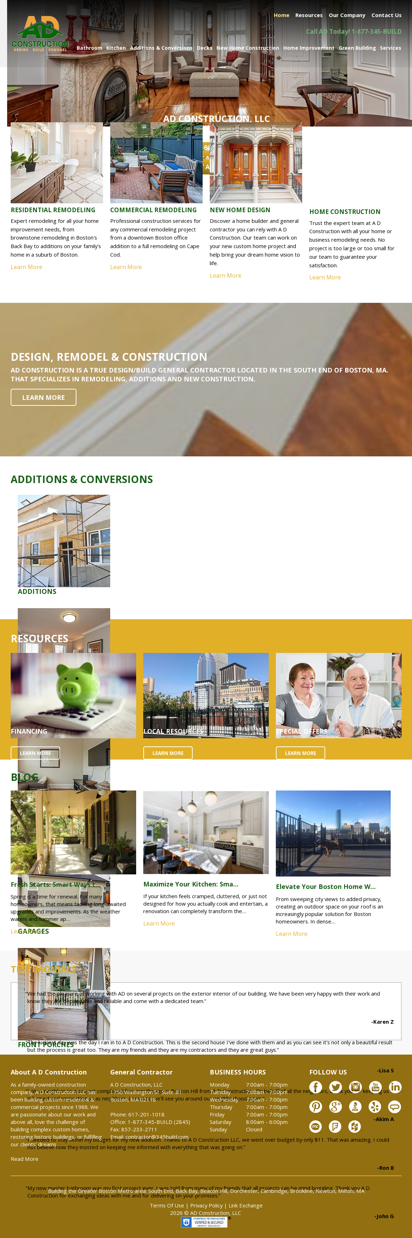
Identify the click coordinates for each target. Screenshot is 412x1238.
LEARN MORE (43, 397)
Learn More (26, 931)
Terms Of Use (167, 1205)
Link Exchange (246, 1205)
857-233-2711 (139, 1129)
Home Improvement (309, 47)
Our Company (347, 14)
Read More (24, 1158)
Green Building (357, 47)
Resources (309, 14)
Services (390, 47)
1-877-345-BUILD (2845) (159, 1121)
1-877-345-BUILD (377, 31)
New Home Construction (247, 47)
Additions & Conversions (161, 47)
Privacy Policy (206, 1205)
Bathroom (89, 47)
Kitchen (116, 47)
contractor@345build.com (156, 1136)
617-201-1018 (146, 1114)
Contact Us (386, 14)
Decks (205, 47)
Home (281, 14)
